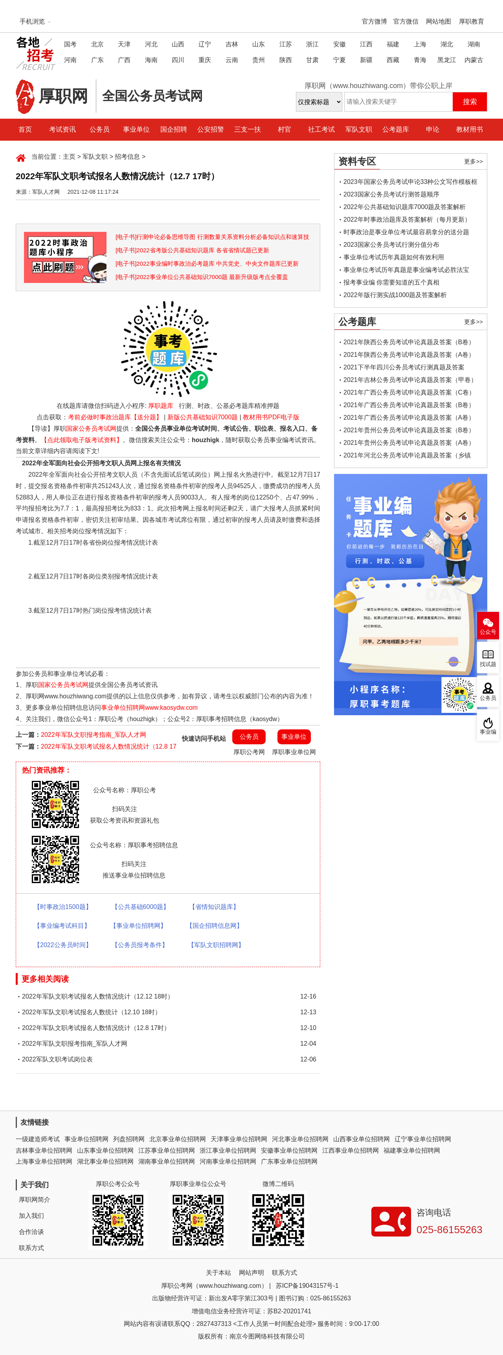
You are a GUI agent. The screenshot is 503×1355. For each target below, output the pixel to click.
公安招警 (210, 129)
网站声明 (251, 1272)
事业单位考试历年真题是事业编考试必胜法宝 (406, 269)
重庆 (204, 60)
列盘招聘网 (129, 1139)
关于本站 (218, 1272)
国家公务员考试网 (91, 428)
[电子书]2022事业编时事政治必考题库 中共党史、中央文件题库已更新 (207, 263)
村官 (284, 129)
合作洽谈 (31, 1231)
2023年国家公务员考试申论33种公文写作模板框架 (410, 183)
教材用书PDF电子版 (271, 417)
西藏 (393, 60)
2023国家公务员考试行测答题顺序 (391, 194)
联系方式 (31, 1248)
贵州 (258, 60)
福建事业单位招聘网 (412, 1150)
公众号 (488, 632)
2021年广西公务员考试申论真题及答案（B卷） (409, 405)
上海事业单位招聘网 (44, 1161)
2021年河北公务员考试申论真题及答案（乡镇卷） (407, 457)
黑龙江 (446, 60)
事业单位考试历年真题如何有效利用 (393, 257)
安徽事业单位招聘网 (289, 1150)
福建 (393, 44)
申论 (432, 129)
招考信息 (127, 156)
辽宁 (204, 44)
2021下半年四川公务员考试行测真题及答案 (403, 367)
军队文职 (358, 129)
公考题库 (395, 129)
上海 (420, 44)
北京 (97, 44)
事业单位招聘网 (86, 1139)
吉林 (232, 44)
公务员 (100, 129)
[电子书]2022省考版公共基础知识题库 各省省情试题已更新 (192, 250)
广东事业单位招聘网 (289, 1161)
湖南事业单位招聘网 (166, 1161)
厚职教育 (471, 21)
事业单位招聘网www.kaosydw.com (149, 707)
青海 (420, 60)
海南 (151, 60)
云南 (232, 60)
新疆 (366, 60)
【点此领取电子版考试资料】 (82, 440)
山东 (258, 44)
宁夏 (339, 60)
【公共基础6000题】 (141, 906)
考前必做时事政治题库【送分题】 (115, 417)
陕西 (285, 60)
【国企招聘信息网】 (214, 925)
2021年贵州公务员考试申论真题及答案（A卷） (409, 442)
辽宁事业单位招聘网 (423, 1139)
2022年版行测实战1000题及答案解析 (395, 295)
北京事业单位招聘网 (177, 1139)
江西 (366, 44)
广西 (124, 60)
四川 (178, 60)
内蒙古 (473, 60)
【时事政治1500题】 (63, 906)
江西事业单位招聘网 (350, 1150)
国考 (70, 44)
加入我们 (31, 1215)
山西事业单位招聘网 (361, 1139)
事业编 (488, 732)
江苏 (285, 44)
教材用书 (469, 129)
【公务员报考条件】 (140, 945)
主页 (69, 156)
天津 (124, 44)
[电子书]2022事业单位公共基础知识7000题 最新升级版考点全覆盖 (202, 277)
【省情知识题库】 (214, 906)
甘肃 (312, 60)
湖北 (447, 44)
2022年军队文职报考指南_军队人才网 (94, 734)
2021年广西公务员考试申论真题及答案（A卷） (409, 417)
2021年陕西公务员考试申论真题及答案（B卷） (409, 342)
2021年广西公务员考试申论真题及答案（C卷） (409, 392)
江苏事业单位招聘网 (166, 1150)
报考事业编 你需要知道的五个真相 (391, 282)
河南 (70, 60)
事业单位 (136, 129)
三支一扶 (247, 129)
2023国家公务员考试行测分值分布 (391, 244)
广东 (97, 60)
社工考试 (321, 129)
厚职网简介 (34, 1199)
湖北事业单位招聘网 (105, 1161)
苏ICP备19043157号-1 (307, 1285)
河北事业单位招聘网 (300, 1139)
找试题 (488, 664)
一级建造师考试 (38, 1139)
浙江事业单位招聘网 (228, 1150)
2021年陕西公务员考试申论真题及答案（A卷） (409, 354)
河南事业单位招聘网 (228, 1161)
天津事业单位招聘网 (239, 1139)
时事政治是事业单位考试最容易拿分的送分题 (406, 232)
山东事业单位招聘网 (105, 1150)
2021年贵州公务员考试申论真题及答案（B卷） (409, 430)
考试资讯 (62, 129)
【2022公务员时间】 (63, 945)
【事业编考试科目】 (62, 925)
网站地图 (438, 21)
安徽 (339, 44)
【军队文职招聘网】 (216, 945)
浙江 (312, 44)
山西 (178, 44)
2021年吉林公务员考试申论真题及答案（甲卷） (410, 379)
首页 (25, 129)
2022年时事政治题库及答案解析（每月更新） (407, 219)
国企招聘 (173, 129)
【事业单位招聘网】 (138, 925)
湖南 (474, 44)
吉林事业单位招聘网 (44, 1150)
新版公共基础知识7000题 (202, 417)
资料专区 (357, 161)
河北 (151, 44)
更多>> (473, 161)
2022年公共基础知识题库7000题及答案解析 (404, 207)
